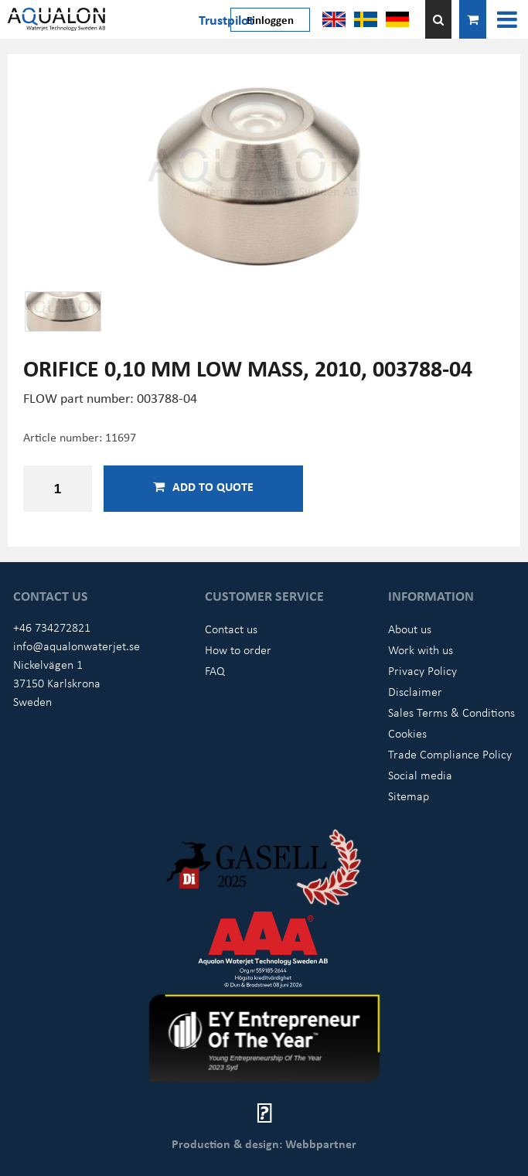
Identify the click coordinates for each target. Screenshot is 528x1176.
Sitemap (408, 795)
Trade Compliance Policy (450, 753)
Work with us (420, 649)
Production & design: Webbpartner (264, 1143)
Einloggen (270, 19)
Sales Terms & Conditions (451, 712)
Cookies (407, 732)
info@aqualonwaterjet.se (76, 645)
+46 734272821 (51, 627)
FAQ (215, 670)
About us (409, 628)
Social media (420, 774)
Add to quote (203, 486)
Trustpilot (226, 19)
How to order (238, 649)
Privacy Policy (422, 670)
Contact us (231, 628)
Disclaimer (415, 691)
